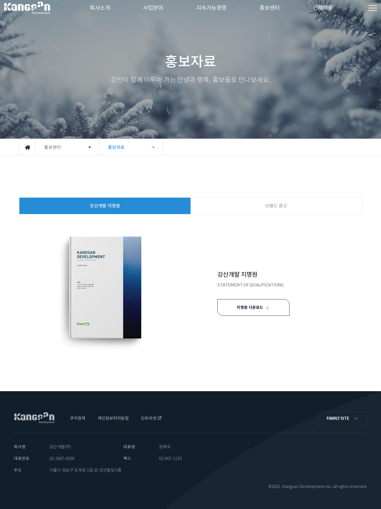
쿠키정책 (77, 418)
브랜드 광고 (276, 205)
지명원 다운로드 (250, 307)
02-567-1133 (170, 458)
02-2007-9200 (61, 458)
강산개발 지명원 (105, 205)
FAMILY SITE (338, 418)
